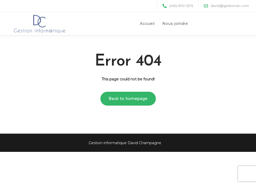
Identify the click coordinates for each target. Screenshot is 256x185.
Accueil (147, 23)
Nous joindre (175, 23)
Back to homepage (128, 98)
